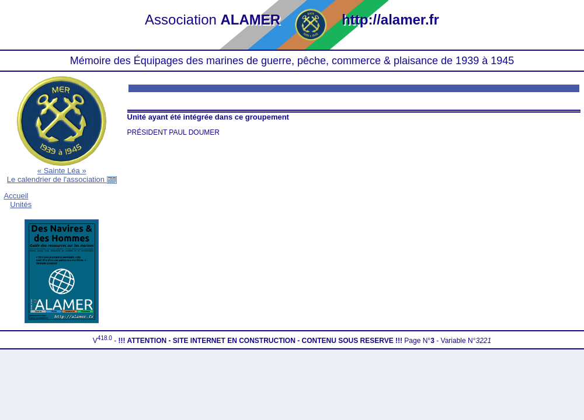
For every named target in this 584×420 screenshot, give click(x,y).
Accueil (16, 195)
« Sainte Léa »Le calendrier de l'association (62, 175)
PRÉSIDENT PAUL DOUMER (173, 132)
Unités (21, 204)
